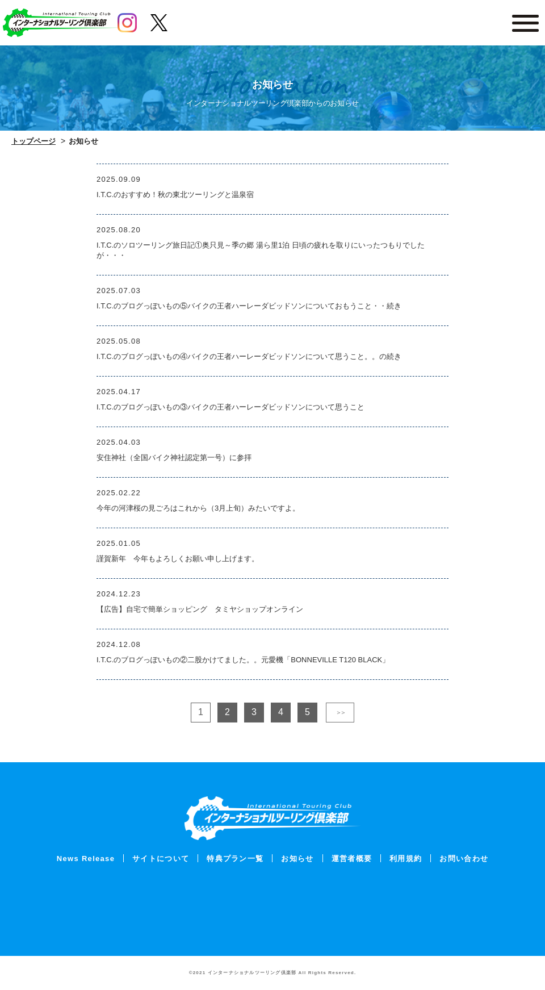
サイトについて (160, 858)
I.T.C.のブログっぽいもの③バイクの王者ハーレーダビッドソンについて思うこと (230, 407)
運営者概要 (352, 858)
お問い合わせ (463, 858)
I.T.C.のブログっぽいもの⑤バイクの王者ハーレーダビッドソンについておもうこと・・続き (249, 306)
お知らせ (297, 858)
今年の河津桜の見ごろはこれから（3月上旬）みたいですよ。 (198, 508)
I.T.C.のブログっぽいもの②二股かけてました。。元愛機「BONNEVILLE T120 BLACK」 (243, 659)
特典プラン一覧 (235, 858)
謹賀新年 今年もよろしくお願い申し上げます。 (178, 558)
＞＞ (340, 712)
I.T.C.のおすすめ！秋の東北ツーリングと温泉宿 (175, 194)
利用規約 (405, 858)
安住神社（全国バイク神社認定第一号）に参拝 (174, 457)
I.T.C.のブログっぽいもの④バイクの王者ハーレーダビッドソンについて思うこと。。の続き (249, 356)
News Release (86, 858)
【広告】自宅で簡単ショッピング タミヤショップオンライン (200, 609)
